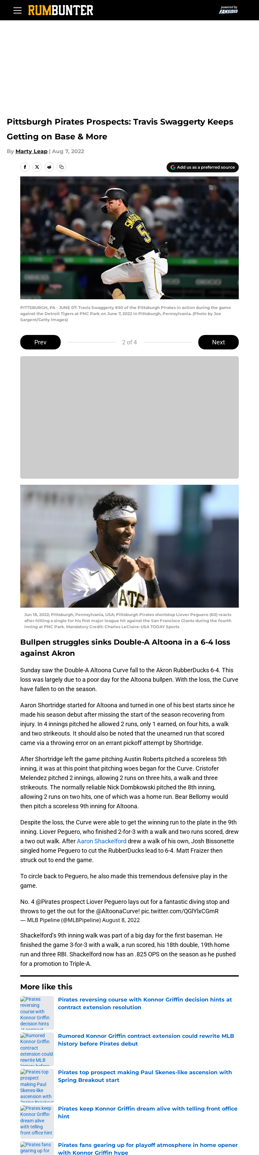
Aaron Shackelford (101, 841)
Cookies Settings (129, 422)
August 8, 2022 (121, 920)
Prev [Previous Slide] (40, 342)
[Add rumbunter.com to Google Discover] (203, 167)
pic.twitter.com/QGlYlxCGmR (180, 911)
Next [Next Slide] (218, 342)
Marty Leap (32, 151)
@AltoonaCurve (117, 911)
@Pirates (48, 901)
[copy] (61, 167)
